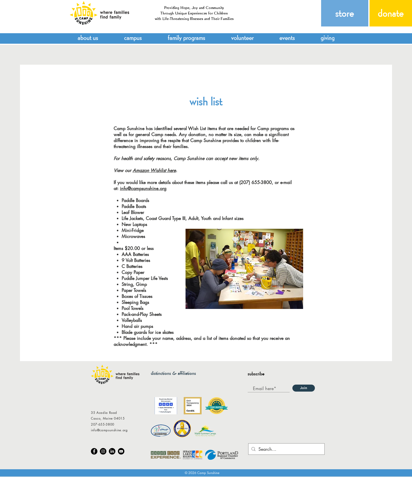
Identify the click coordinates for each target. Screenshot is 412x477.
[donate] (391, 13)
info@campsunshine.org (143, 188)
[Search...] (286, 449)
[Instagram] (103, 451)
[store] (344, 13)
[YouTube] (121, 451)
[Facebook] (94, 451)
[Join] (303, 388)
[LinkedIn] (112, 451)
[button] (88, 37)
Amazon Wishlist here (154, 170)
